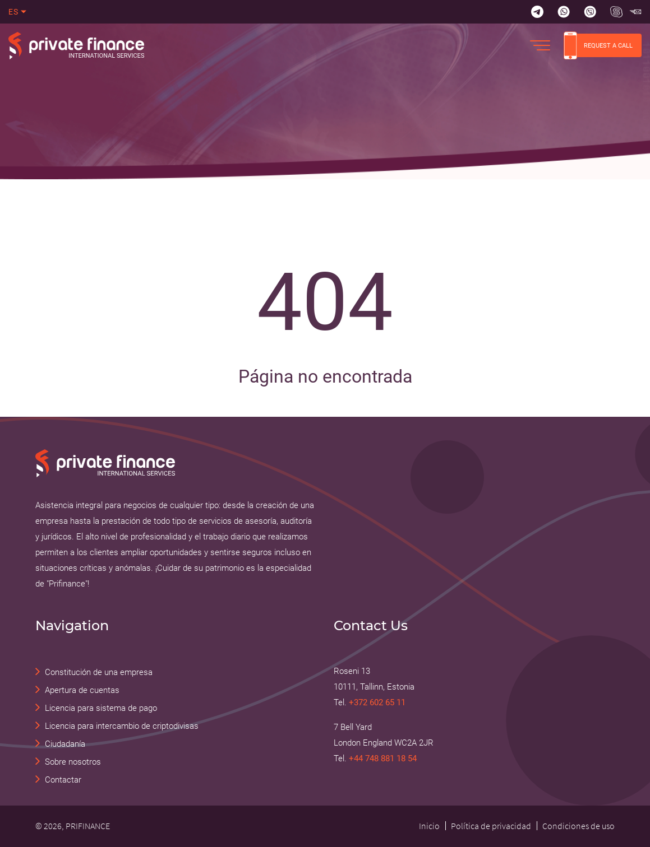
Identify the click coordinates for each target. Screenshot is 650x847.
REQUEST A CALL (598, 45)
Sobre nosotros (73, 762)
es (13, 11)
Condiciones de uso (578, 825)
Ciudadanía (65, 744)
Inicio (429, 825)
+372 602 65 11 (377, 702)
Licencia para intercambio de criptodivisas (122, 726)
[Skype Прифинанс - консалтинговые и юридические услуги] (616, 12)
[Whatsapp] (563, 12)
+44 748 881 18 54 (383, 758)
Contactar (63, 780)
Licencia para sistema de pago (101, 708)
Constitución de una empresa (99, 672)
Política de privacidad (491, 825)
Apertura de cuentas (82, 690)
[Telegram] (537, 12)
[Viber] (590, 12)
